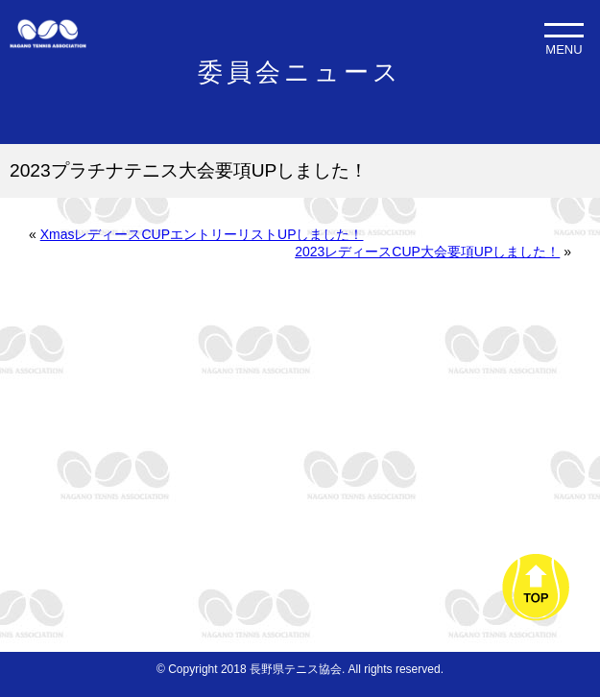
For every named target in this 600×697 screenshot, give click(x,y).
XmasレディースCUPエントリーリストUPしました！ (202, 234)
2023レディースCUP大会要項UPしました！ (427, 251)
